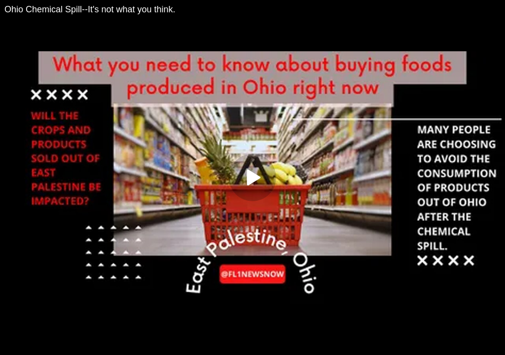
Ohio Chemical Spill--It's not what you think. (90, 9)
